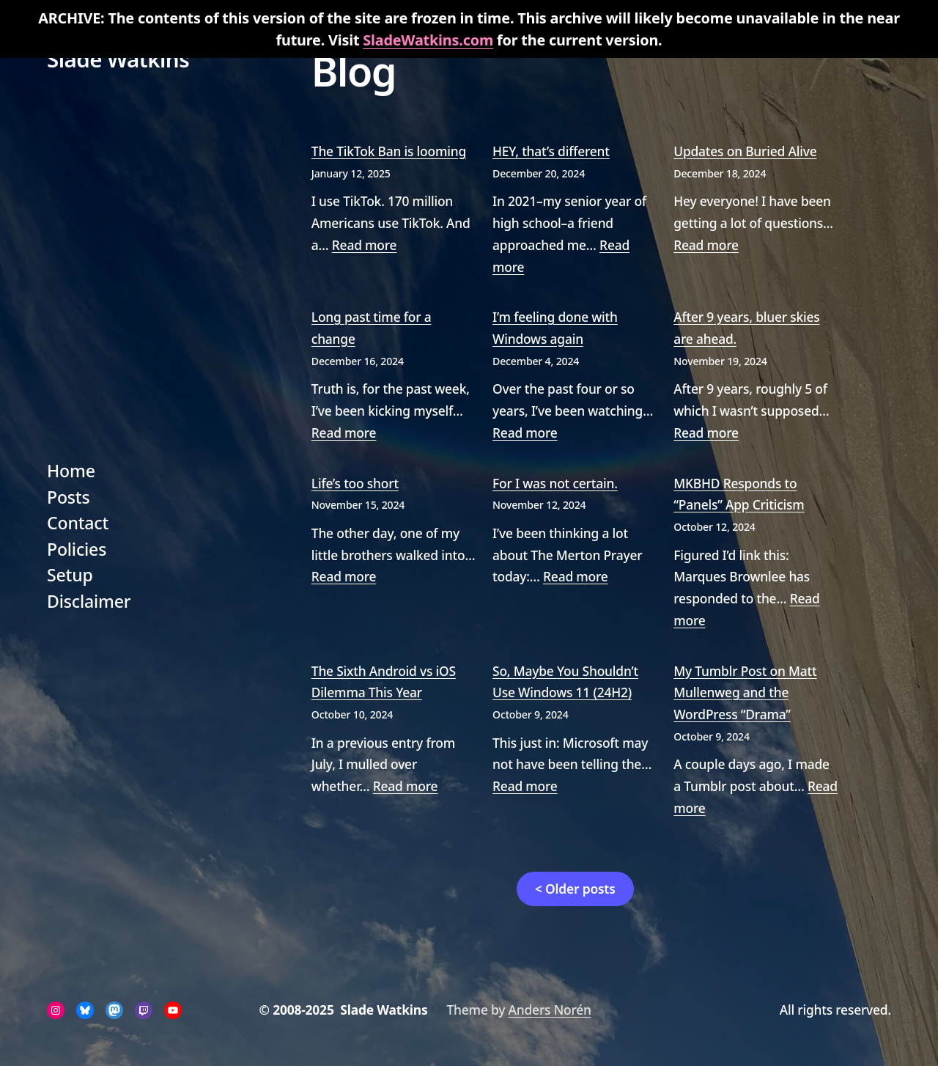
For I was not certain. (555, 483)
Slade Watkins (118, 59)
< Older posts (575, 888)
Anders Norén (550, 1009)
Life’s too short (355, 483)
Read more (364, 245)
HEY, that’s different (551, 151)
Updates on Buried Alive (744, 151)
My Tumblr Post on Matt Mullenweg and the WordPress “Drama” (744, 692)
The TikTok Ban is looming (388, 151)
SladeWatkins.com (428, 40)
